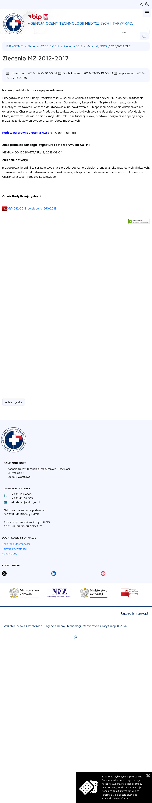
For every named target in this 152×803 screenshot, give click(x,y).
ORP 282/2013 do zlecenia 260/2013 (32, 208)
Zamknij (148, 775)
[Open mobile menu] (147, 13)
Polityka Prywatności (14, 548)
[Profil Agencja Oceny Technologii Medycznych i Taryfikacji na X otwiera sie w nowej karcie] (4, 573)
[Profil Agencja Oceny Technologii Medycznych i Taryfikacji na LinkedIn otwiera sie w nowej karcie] (53, 573)
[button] (141, 4)
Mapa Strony (9, 553)
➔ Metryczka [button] (13, 402)
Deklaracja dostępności (16, 543)
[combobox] (131, 32)
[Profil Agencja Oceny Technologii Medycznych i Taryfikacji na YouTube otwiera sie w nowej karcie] (103, 573)
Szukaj (145, 36)
